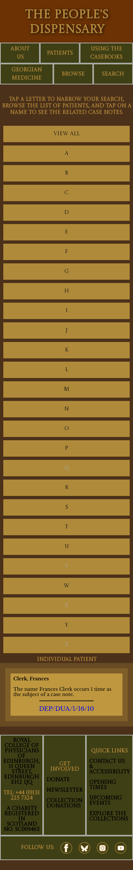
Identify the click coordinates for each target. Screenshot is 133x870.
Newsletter (64, 790)
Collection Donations (64, 803)
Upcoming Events (105, 801)
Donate (58, 780)
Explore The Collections (108, 816)
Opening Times (102, 785)
